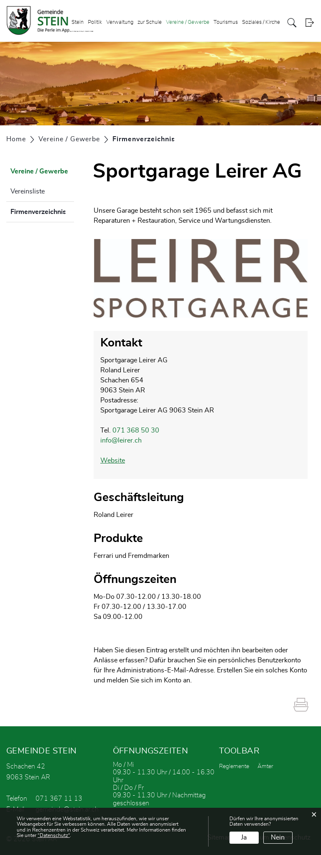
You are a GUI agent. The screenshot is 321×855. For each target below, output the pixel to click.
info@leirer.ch (121, 440)
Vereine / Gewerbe (187, 22)
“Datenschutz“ (54, 835)
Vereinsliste (27, 191)
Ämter (265, 766)
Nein (278, 837)
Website (116, 460)
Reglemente (234, 766)
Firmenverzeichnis (42, 210)
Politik (95, 22)
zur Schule (150, 22)
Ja (244, 837)
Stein (77, 22)
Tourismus (226, 22)
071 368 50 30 (135, 430)
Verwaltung (119, 22)
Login (309, 23)
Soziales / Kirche (261, 22)
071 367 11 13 (59, 798)
